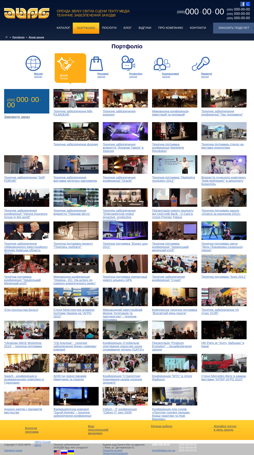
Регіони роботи (161, 426)
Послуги (109, 27)
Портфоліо (86, 28)
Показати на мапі (112, 450)
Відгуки (145, 27)
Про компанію (170, 27)
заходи (38, 75)
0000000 (200, 11)
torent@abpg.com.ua (163, 450)
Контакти (198, 27)
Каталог (63, 27)
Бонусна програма (32, 429)
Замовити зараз (13, 450)
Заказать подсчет (233, 27)
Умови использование (115, 453)
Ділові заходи (36, 37)
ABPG (27, 13)
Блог (128, 27)
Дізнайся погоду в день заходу (225, 427)
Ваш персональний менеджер (98, 429)
